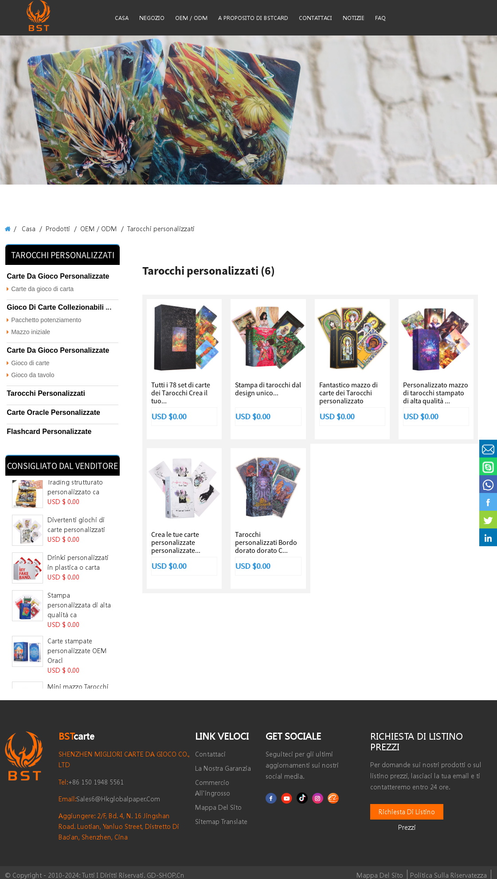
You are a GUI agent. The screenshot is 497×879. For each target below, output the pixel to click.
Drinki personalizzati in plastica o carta (76, 544)
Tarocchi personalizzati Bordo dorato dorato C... (266, 542)
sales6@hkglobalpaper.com (103, 793)
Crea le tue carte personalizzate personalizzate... (175, 542)
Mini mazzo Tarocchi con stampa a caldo (79, 665)
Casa (28, 228)
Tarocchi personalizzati (146, 228)
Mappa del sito (394, 870)
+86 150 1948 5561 (88, 776)
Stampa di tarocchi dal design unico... (268, 388)
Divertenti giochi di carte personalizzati (78, 506)
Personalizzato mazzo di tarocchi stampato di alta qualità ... (435, 392)
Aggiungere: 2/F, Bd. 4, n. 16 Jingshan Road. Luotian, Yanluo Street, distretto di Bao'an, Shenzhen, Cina (115, 821)
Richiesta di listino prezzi (406, 807)
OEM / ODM (90, 228)
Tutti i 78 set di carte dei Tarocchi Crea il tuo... (180, 392)
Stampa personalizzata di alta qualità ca (78, 582)
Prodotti (54, 228)
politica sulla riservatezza (453, 870)
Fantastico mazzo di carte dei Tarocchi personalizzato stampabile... (348, 396)
